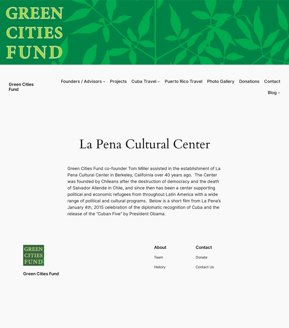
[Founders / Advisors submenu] (104, 81)
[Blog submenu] (279, 92)
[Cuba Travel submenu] (158, 81)
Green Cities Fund (21, 87)
